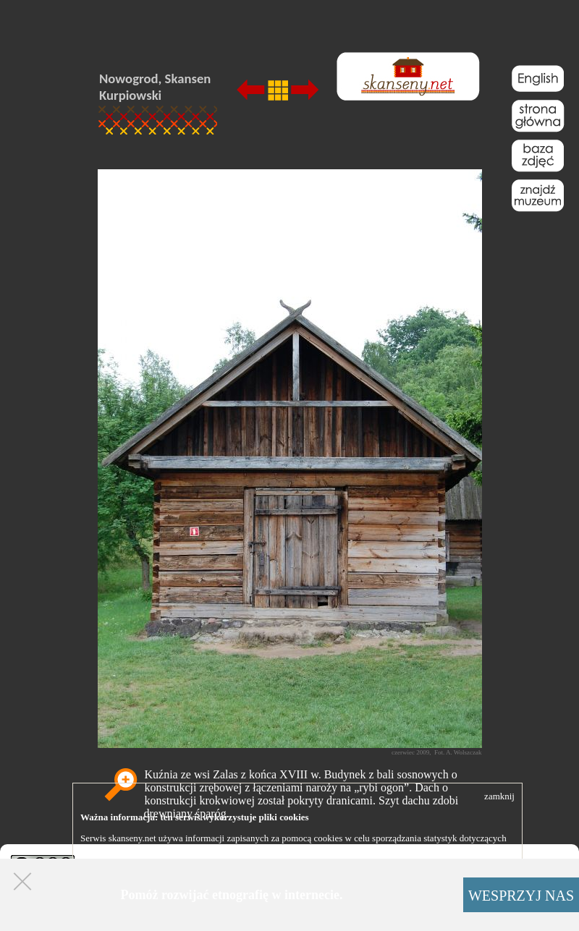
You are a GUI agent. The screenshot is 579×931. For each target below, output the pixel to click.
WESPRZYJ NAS (521, 896)
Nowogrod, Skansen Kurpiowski (155, 86)
